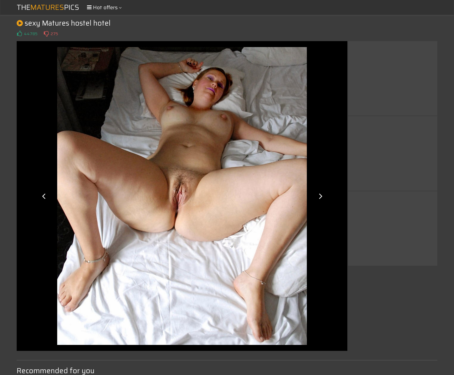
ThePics (48, 7)
